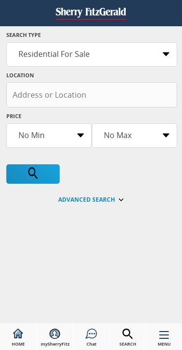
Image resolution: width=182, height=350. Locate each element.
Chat (91, 338)
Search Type (23, 34)
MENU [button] (164, 340)
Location (20, 75)
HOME (18, 338)
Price (13, 116)
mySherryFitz (55, 338)
